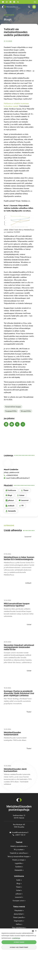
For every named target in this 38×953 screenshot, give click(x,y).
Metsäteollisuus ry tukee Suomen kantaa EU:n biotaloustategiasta (19, 558)
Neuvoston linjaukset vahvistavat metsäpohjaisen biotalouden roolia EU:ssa (19, 647)
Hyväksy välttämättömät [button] (19, 947)
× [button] (35, 931)
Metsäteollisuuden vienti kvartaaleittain (15, 770)
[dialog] (19, 940)
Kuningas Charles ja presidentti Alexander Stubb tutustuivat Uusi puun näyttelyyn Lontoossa (19, 693)
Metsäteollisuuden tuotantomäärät (12, 733)
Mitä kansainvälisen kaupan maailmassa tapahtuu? (17, 604)
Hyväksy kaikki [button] (19, 942)
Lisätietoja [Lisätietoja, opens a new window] (16, 938)
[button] (34, 7)
